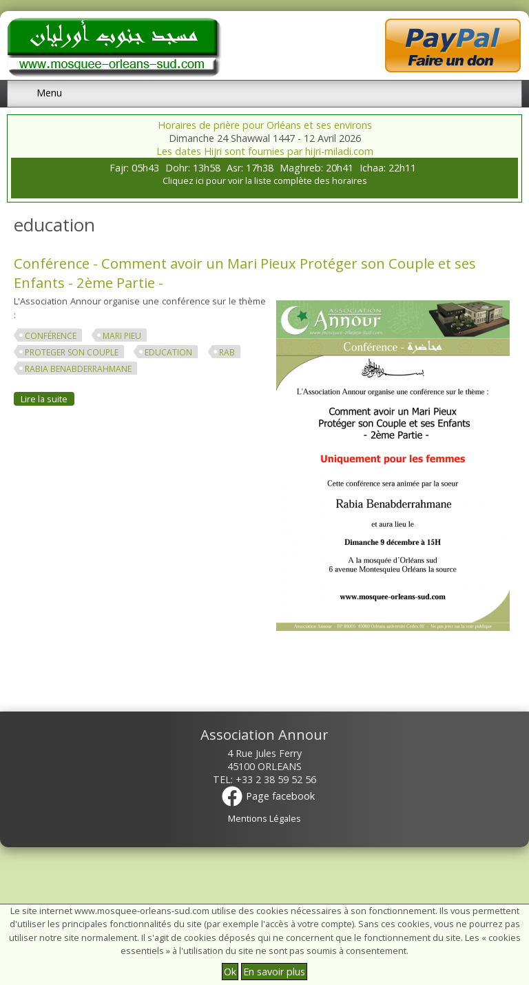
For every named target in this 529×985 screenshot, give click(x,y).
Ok (230, 971)
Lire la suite (47, 398)
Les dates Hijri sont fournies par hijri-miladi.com (264, 151)
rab (227, 352)
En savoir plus (274, 971)
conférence (50, 336)
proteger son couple (71, 352)
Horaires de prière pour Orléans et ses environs (265, 125)
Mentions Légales (264, 818)
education (168, 352)
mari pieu (122, 336)
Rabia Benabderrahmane (78, 369)
